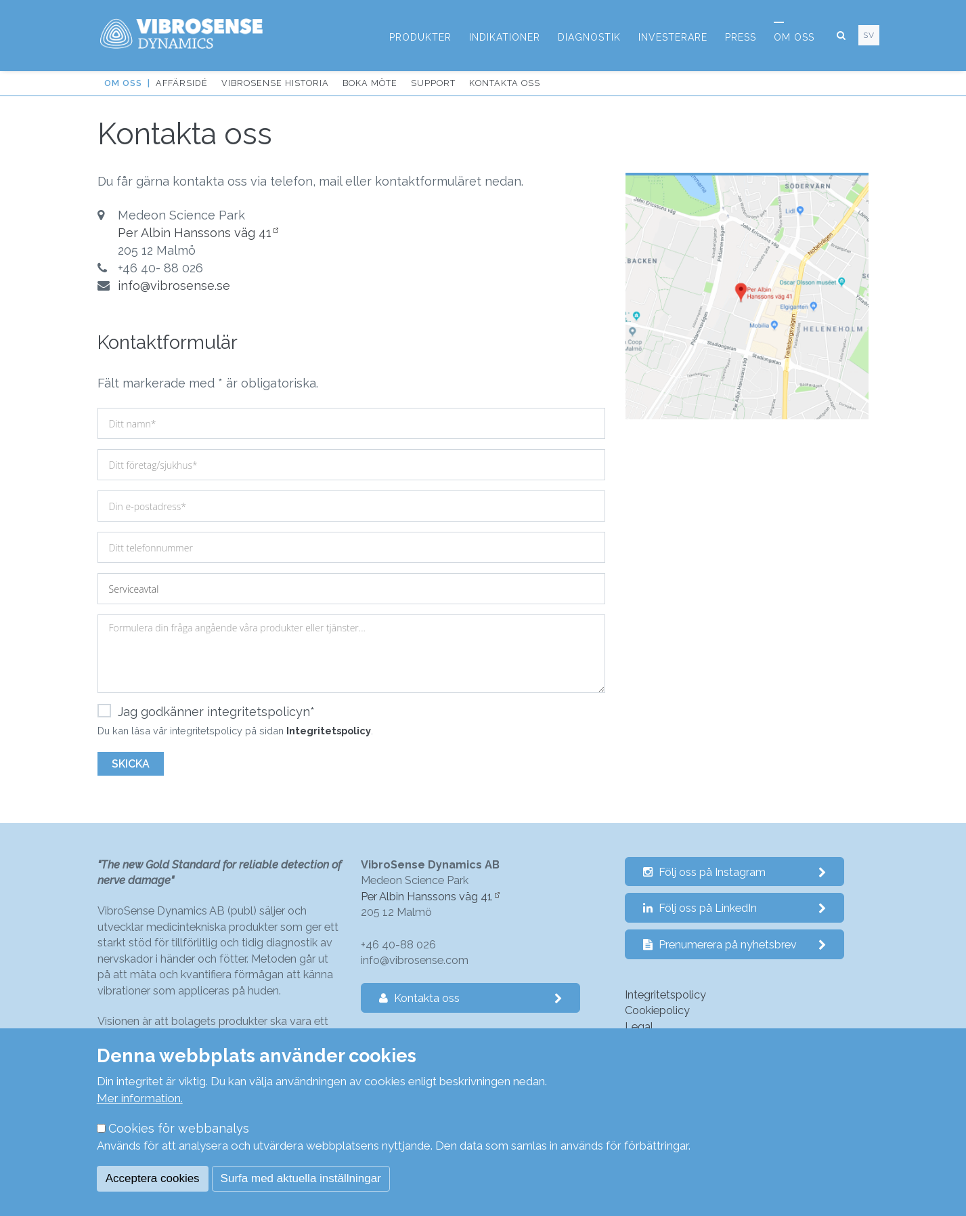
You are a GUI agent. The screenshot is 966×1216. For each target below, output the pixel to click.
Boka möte (370, 83)
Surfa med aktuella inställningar (301, 1178)
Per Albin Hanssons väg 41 (194, 233)
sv (869, 35)
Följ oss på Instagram (735, 872)
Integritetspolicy (328, 730)
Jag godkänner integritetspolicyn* (206, 712)
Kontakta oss (504, 83)
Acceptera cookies (153, 1178)
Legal (639, 1026)
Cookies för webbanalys (178, 1128)
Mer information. (140, 1098)
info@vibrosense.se (174, 285)
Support (433, 83)
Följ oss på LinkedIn (735, 908)
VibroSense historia (275, 83)
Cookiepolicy (657, 1010)
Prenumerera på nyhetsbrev (735, 944)
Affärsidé (182, 83)
